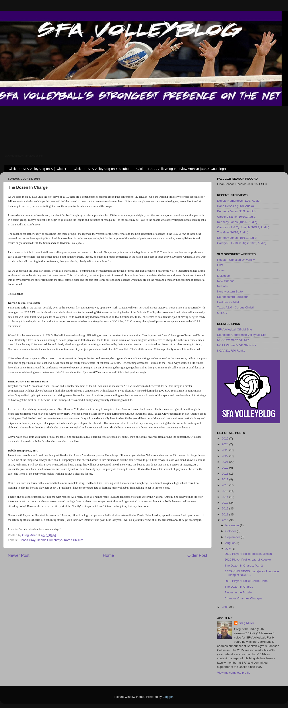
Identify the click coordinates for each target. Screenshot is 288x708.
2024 (225, 444)
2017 (225, 479)
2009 (225, 607)
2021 (225, 461)
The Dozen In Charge (239, 586)
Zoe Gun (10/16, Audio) (232, 232)
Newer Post (18, 555)
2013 (225, 502)
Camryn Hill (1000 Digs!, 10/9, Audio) (241, 243)
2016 (225, 485)
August (230, 543)
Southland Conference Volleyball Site (241, 334)
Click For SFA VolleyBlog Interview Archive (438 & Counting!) (181, 169)
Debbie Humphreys (49, 540)
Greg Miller (246, 623)
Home (108, 555)
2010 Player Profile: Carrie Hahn (246, 581)
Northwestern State (230, 291)
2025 (225, 438)
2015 (225, 491)
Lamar (221, 270)
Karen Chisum (73, 540)
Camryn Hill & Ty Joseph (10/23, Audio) (243, 227)
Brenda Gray (26, 540)
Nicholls (222, 286)
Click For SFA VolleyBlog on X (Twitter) (37, 169)
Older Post (197, 555)
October (231, 531)
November (232, 525)
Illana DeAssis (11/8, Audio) (235, 206)
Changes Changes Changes (243, 598)
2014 (225, 497)
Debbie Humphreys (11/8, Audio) (239, 200)
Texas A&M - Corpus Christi (235, 307)
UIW (220, 265)
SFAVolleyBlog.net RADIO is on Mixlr (24, 155)
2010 (225, 520)
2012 (225, 508)
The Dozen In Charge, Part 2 (244, 565)
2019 (225, 467)
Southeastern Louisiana (233, 296)
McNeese (223, 275)
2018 (225, 473)
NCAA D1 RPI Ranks (231, 350)
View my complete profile (233, 672)
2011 (225, 514)
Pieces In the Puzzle (238, 592)
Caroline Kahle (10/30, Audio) (236, 216)
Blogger (168, 696)
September (233, 537)
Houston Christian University (236, 259)
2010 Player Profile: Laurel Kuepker (248, 559)
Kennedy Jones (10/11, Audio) (237, 237)
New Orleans (225, 281)
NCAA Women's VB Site (233, 340)
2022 (225, 456)
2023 (225, 450)
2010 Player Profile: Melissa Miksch (248, 553)
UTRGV (222, 312)
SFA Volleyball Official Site (234, 329)
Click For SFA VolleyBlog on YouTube (101, 169)
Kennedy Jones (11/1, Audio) (236, 211)
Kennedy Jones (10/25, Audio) (237, 222)
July (228, 548)
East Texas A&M (228, 302)
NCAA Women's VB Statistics (236, 345)
